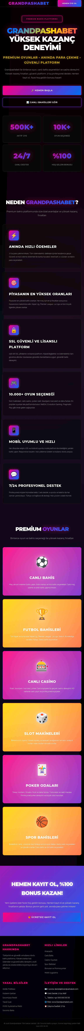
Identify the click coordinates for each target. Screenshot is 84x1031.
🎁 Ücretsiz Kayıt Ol (42, 917)
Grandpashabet (29, 3)
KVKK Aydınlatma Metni (12, 1006)
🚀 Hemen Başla (42, 90)
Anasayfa (48, 951)
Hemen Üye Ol (69, 3)
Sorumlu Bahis (8, 1010)
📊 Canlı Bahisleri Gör (42, 102)
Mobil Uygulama (51, 973)
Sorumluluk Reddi (10, 998)
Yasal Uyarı (7, 1002)
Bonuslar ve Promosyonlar (55, 968)
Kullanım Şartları (9, 993)
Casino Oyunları (51, 960)
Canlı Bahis (49, 956)
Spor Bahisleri (50, 964)
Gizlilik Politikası (9, 989)
